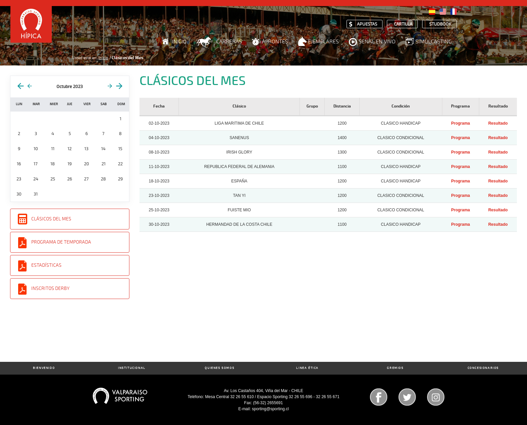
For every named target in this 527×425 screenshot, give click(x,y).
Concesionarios (483, 368)
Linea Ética (307, 368)
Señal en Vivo (377, 41)
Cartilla (403, 24)
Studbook (440, 24)
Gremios (395, 368)
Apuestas (367, 24)
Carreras (229, 41)
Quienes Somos (219, 368)
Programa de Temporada (61, 242)
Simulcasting (433, 41)
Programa (460, 123)
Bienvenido (44, 368)
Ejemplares (323, 41)
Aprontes (275, 41)
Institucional (132, 368)
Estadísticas (46, 265)
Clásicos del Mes (51, 219)
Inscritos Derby (50, 288)
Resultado (498, 123)
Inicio (179, 41)
